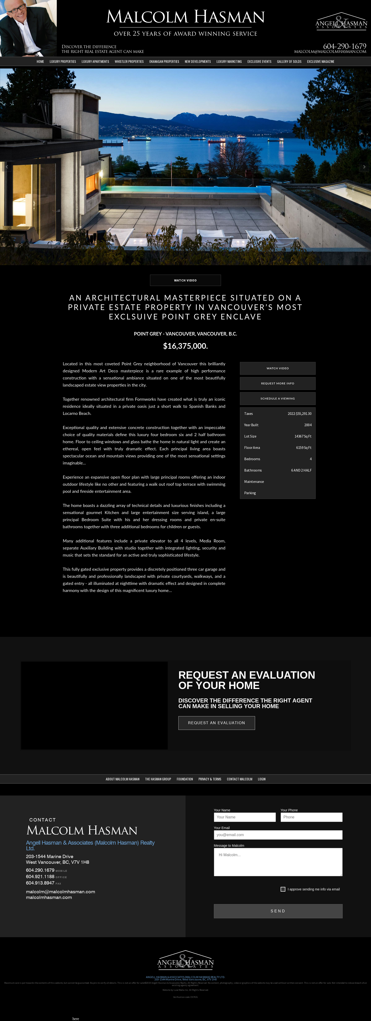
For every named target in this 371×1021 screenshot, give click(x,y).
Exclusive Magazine (320, 61)
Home (40, 61)
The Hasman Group (158, 778)
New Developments (198, 61)
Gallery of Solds (289, 61)
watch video (278, 368)
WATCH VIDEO (185, 280)
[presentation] (250, 890)
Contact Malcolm (239, 778)
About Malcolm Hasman (122, 778)
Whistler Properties (129, 61)
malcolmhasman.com (49, 897)
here (76, 1019)
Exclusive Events (259, 61)
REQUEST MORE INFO (278, 383)
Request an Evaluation (216, 723)
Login (261, 778)
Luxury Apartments (95, 61)
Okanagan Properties (164, 61)
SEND (278, 911)
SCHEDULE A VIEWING (278, 398)
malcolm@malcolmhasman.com (330, 52)
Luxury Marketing (229, 61)
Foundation (185, 778)
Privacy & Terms (210, 778)
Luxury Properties (63, 61)
